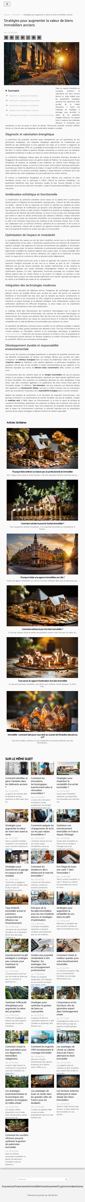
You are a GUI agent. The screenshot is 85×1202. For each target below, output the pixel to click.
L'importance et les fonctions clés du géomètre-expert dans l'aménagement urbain (67, 1008)
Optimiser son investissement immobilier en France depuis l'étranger (67, 830)
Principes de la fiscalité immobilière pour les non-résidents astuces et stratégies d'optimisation (42, 914)
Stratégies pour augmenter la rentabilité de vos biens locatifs (65, 912)
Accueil (7, 14)
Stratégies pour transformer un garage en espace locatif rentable (16, 871)
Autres (79, 1186)
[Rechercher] (42, 1179)
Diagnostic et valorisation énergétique (23, 95)
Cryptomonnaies (67, 1186)
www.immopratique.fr (13, 334)
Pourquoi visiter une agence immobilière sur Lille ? (42, 577)
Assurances (8, 1186)
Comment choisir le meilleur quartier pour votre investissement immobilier (68, 959)
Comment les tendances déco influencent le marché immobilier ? (42, 871)
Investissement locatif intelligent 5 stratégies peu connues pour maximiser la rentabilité (16, 961)
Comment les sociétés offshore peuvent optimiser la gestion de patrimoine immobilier (16, 1141)
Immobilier (16, 14)
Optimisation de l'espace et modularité (24, 105)
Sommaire (13, 91)
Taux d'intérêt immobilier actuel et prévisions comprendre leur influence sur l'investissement (15, 915)
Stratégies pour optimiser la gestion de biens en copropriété (41, 1007)
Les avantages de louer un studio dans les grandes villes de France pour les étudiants (41, 1097)
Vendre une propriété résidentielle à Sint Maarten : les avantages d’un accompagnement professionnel (42, 962)
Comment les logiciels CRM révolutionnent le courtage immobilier (42, 1050)
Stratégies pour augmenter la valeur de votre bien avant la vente (16, 830)
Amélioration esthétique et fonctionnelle (24, 100)
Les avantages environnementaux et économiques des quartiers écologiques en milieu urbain (16, 1097)
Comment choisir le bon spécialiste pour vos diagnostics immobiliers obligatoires (15, 1053)
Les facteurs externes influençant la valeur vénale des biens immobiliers (68, 1095)
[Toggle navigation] (7, 4)
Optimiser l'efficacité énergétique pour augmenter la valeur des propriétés (16, 1007)
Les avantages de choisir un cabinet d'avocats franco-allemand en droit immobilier (66, 1053)
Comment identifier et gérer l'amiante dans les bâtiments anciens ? (16, 782)
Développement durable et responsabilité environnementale (31, 115)
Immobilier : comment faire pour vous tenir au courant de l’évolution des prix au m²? (42, 736)
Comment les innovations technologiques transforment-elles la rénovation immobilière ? (41, 785)
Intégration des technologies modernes (24, 110)
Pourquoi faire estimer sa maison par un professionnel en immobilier (42, 472)
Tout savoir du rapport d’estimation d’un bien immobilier (42, 681)
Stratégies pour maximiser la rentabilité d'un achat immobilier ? (67, 782)
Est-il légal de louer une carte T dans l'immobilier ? (66, 870)
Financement (22, 1186)
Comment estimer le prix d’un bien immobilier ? (42, 629)
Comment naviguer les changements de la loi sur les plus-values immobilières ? (42, 830)
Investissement (49, 1186)
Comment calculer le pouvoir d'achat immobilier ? (42, 523)
